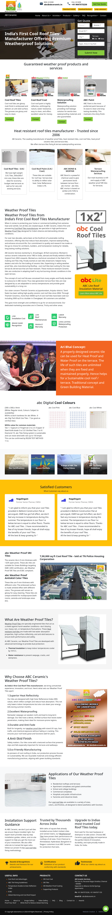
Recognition (92, 15)
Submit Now (91, 52)
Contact (103, 15)
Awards (81, 900)
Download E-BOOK (69, 9)
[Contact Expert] (106, 909)
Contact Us (71, 900)
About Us (45, 15)
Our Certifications (16, 468)
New (101, 38)
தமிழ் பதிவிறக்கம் (100, 9)
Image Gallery (29, 900)
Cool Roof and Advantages (17, 879)
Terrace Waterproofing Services (98, 171)
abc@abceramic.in (53, 4)
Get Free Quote (99, 4)
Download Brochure (85, 9)
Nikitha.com (103, 912)
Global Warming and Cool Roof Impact (22, 895)
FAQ (83, 15)
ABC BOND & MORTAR (70, 169)
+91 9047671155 (96, 892)
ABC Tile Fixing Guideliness (17, 882)
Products (66, 15)
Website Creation (89, 912)
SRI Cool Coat (48, 879)
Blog (61, 900)
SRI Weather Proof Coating (52, 886)
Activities (56, 15)
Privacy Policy (48, 912)
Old (94, 38)
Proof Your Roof (10, 903)
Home (37, 15)
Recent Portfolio (43, 468)
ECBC (10, 892)
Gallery (76, 15)
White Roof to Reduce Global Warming (34, 903)
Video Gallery (43, 900)
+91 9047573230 (79, 4)
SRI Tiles (46, 882)
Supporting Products (50, 889)
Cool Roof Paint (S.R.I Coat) (42, 169)
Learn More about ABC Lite (91, 293)
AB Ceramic (11, 15)
